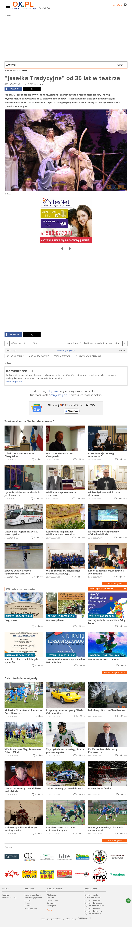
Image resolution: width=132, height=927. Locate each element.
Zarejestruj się (58, 395)
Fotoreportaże (52, 900)
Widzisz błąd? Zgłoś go (66, 350)
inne (25, 70)
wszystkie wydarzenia (114, 672)
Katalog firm (51, 905)
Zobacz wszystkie (114, 583)
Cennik (27, 903)
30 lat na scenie (15, 356)
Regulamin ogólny (92, 895)
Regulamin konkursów (93, 911)
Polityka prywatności (92, 897)
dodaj (101, 588)
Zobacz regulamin (14, 381)
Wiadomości (51, 895)
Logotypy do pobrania (32, 895)
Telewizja (18, 70)
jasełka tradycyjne (39, 356)
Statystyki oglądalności (33, 897)
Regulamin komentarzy (94, 903)
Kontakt (27, 905)
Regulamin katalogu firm (94, 905)
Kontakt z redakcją (9, 897)
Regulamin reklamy (92, 908)
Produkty (27, 900)
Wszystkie (64, 65)
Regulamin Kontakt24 (93, 913)
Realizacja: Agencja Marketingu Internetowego (66, 918)
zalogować (52, 391)
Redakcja (5, 895)
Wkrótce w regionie (20, 589)
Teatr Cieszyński (62, 356)
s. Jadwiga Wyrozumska (88, 356)
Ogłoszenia (51, 903)
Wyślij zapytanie (30, 908)
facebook (12, 89)
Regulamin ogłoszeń (92, 900)
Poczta (49, 910)
